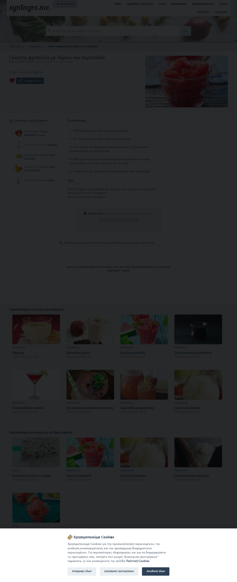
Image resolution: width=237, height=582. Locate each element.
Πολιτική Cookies (137, 561)
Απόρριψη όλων (82, 571)
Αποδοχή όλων (156, 571)
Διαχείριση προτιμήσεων (119, 571)
